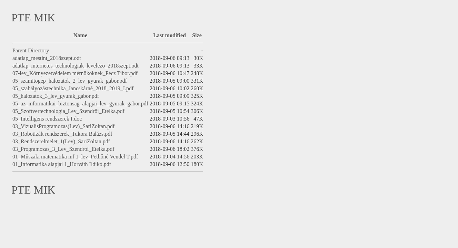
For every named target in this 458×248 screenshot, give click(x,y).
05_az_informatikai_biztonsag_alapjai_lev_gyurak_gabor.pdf (80, 103)
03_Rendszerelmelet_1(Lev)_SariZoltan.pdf (61, 141)
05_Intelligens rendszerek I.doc (47, 119)
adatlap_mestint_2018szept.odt (46, 58)
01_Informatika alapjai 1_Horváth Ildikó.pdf (61, 164)
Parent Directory (30, 50)
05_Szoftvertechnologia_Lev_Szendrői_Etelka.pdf (68, 111)
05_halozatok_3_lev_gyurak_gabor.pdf (55, 96)
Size (197, 35)
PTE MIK (33, 17)
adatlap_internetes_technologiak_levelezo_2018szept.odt (75, 66)
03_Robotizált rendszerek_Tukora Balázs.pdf (62, 134)
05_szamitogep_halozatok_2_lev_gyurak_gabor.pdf (69, 81)
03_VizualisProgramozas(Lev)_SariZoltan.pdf (63, 126)
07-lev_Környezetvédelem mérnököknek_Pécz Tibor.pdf (75, 73)
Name (80, 35)
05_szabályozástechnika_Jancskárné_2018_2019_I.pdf (72, 88)
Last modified (169, 35)
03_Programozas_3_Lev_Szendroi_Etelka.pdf (63, 149)
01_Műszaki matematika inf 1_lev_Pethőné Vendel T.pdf (75, 156)
